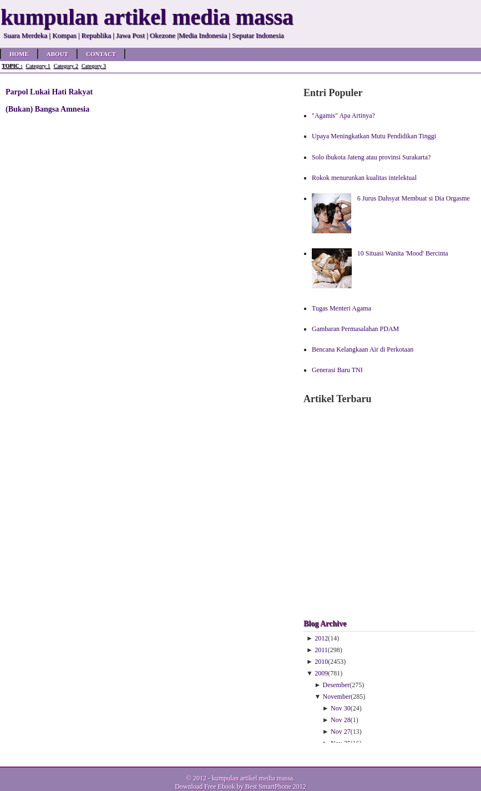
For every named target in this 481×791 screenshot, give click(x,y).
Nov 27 (341, 731)
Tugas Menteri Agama (341, 308)
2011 (321, 650)
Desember (336, 685)
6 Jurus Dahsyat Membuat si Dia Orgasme (413, 198)
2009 (321, 673)
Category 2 (65, 66)
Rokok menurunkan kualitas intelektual (364, 178)
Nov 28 (341, 720)
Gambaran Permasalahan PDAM (355, 329)
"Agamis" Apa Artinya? (343, 115)
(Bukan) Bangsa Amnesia (47, 108)
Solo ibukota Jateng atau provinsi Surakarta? (371, 157)
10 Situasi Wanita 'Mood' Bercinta (402, 253)
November (337, 696)
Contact (101, 54)
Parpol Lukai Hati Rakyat (49, 91)
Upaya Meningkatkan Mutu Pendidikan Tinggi (374, 136)
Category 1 (38, 66)
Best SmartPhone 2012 (275, 786)
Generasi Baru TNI (337, 370)
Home (19, 54)
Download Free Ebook (205, 786)
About (57, 54)
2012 (321, 638)
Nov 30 (341, 708)
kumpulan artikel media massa (252, 778)
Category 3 (94, 66)
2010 (321, 661)
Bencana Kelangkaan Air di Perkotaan (362, 349)
